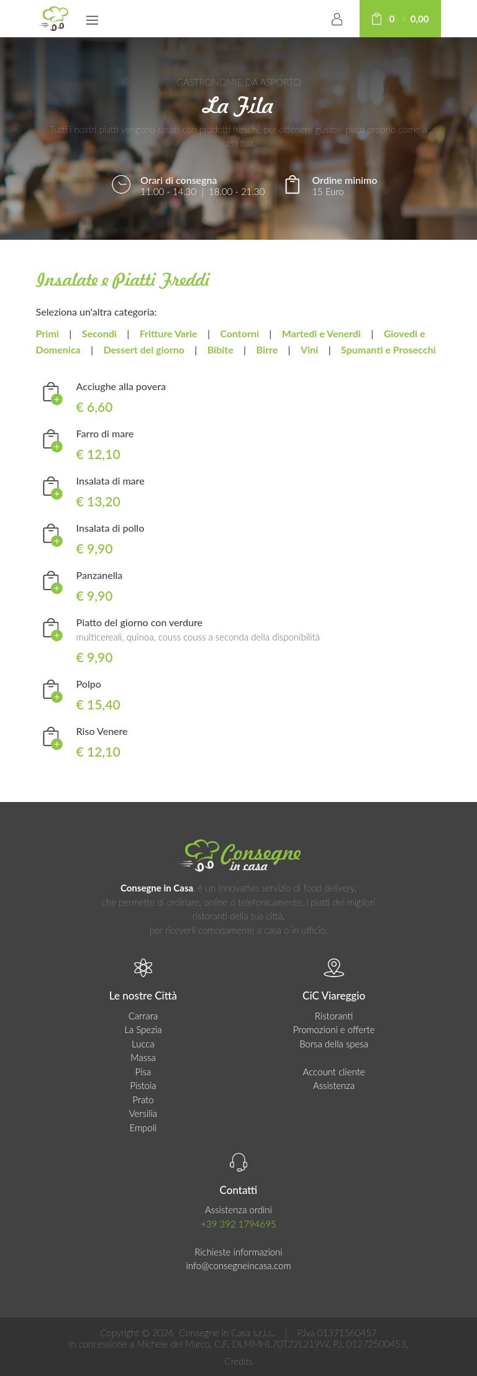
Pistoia (143, 1085)
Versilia (143, 1113)
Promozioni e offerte (334, 1029)
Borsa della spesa (333, 1043)
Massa (143, 1057)
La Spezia (142, 1029)
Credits (238, 1361)
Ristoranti (334, 1015)
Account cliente (334, 1071)
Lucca (143, 1043)
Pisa (143, 1071)
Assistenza (334, 1085)
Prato (142, 1099)
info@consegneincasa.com (238, 1265)
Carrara (143, 1015)
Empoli (143, 1127)
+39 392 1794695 (238, 1223)
